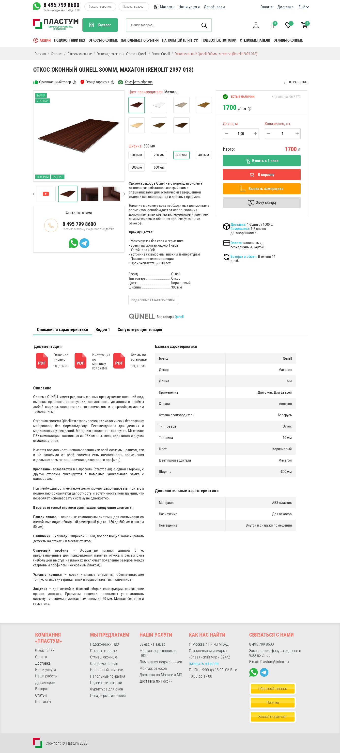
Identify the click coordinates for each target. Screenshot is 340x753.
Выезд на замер (152, 644)
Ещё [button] (302, 6)
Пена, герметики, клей (108, 695)
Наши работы (46, 676)
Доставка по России (155, 681)
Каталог (56, 54)
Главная (40, 54)
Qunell (179, 317)
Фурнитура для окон (106, 689)
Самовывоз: (240, 228)
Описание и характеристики (62, 329)
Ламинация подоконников (160, 662)
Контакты (43, 701)
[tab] (62, 329)
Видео (102, 329)
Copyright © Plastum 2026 (67, 743)
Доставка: (238, 224)
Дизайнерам (214, 7)
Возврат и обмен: (244, 256)
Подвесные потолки (218, 40)
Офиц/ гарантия (97, 82)
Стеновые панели (255, 40)
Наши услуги (189, 7)
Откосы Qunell (136, 54)
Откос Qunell (161, 54)
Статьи (41, 695)
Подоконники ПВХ (69, 40)
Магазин (167, 7)
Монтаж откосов (153, 668)
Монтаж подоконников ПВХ (158, 653)
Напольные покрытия (140, 40)
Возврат (42, 689)
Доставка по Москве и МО (160, 675)
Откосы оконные (103, 40)
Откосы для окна (109, 54)
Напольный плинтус (180, 40)
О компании (44, 650)
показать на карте (203, 663)
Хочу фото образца (139, 82)
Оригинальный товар (55, 82)
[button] (256, 25)
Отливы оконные (288, 40)
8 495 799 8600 (61, 5)
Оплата (267, 6)
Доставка (286, 6)
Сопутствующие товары (140, 329)
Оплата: (237, 243)
